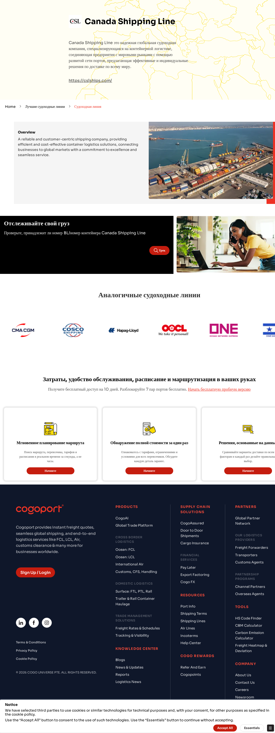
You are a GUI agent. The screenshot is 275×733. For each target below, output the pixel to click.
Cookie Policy (26, 659)
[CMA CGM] (34, 331)
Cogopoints (190, 674)
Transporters (246, 555)
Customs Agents (249, 562)
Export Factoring (194, 575)
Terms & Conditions (31, 642)
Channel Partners (250, 587)
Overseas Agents (249, 594)
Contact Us (245, 682)
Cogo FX (187, 582)
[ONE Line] (235, 331)
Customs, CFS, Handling (136, 572)
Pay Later (188, 567)
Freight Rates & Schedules (137, 628)
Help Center (190, 643)
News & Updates (129, 667)
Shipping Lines (192, 621)
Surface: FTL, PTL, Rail (133, 591)
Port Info (187, 606)
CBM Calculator (248, 625)
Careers (242, 690)
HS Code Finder (248, 618)
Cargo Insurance (194, 543)
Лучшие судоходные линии (45, 106)
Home (10, 106)
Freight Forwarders (251, 548)
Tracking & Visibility (132, 635)
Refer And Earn (193, 667)
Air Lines (187, 628)
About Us (243, 675)
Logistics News (128, 682)
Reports (122, 674)
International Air (129, 564)
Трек (159, 250)
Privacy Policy (26, 650)
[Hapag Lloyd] (135, 331)
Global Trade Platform (134, 525)
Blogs (120, 660)
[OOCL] (185, 331)
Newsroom (244, 697)
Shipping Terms (193, 613)
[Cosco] (85, 331)
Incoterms (189, 636)
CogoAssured (192, 523)
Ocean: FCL (125, 550)
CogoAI (121, 518)
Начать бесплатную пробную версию (219, 389)
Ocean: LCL (125, 557)
